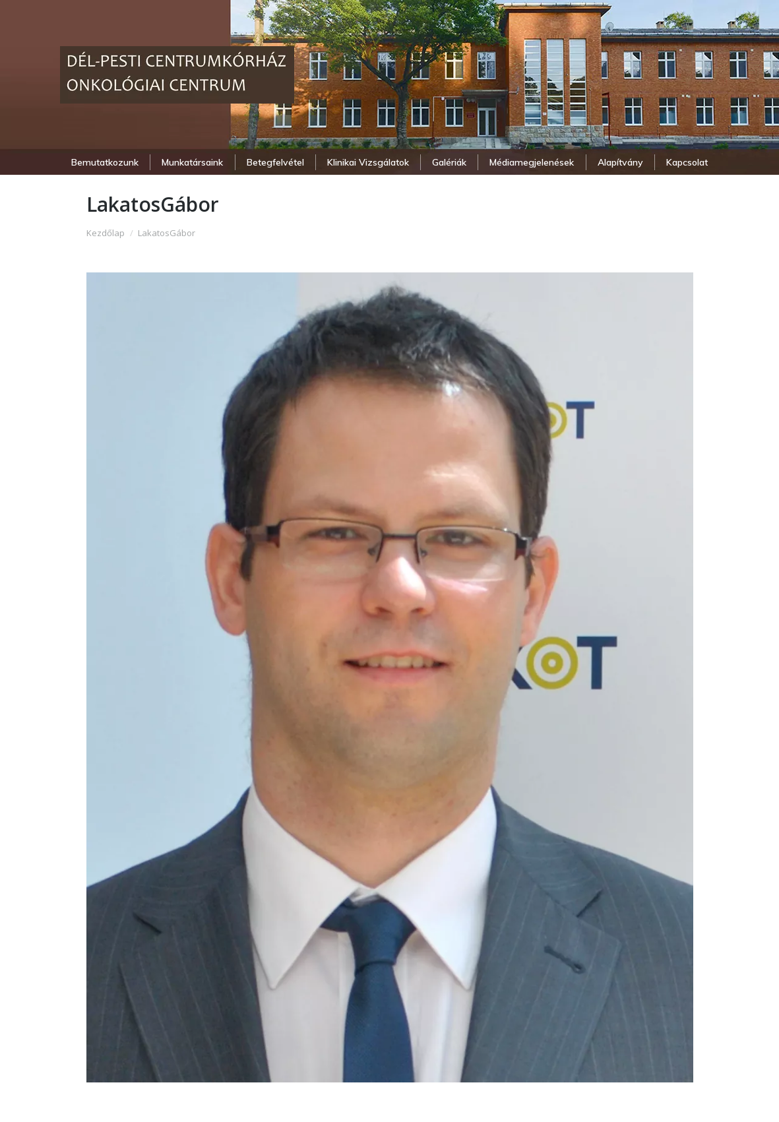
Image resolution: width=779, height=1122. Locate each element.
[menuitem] (105, 162)
